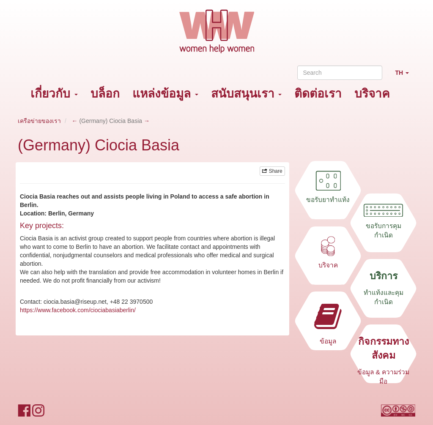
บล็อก (105, 93)
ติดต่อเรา (318, 93)
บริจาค (372, 93)
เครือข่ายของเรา (39, 120)
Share (272, 171)
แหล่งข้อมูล (165, 93)
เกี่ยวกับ (54, 93)
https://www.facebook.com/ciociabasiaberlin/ (78, 310)
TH (405, 76)
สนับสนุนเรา (246, 93)
